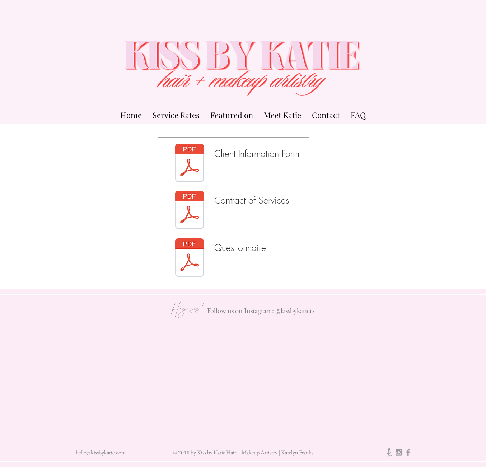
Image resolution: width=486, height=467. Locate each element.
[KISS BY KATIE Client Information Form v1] (189, 164)
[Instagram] (398, 452)
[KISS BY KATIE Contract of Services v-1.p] (189, 211)
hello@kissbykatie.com (101, 452)
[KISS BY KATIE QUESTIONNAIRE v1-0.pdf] (189, 258)
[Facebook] (408, 452)
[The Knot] (389, 452)
